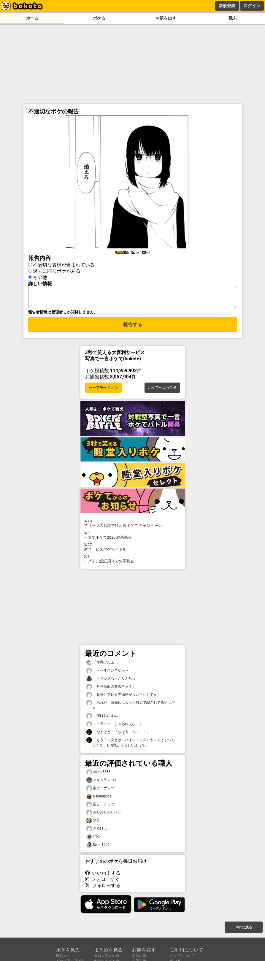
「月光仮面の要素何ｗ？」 (111, 688)
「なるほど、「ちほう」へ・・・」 (118, 734)
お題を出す (165, 18)
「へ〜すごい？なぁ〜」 (109, 672)
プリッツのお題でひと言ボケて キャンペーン (132, 525)
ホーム (32, 18)
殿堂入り (63, 956)
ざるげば (96, 830)
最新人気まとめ (106, 956)
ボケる (99, 18)
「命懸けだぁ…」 (103, 664)
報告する (132, 327)
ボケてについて (182, 956)
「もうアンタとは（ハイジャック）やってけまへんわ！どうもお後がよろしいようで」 (130, 744)
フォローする (102, 881)
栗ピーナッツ (100, 790)
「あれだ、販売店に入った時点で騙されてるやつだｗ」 (130, 707)
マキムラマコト (102, 782)
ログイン (252, 5)
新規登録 (227, 5)
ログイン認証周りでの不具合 (132, 560)
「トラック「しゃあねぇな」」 (114, 726)
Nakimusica (99, 798)
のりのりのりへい (103, 814)
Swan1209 (98, 846)
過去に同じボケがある (56, 270)
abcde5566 (98, 774)
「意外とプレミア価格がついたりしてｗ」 (123, 696)
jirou (93, 838)
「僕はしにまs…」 (104, 717)
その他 (40, 276)
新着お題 (139, 956)
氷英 (93, 822)
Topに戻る (243, 928)
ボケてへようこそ (162, 389)
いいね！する (103, 875)
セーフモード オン (103, 389)
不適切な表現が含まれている (64, 264)
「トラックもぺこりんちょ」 (112, 680)
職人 (232, 18)
